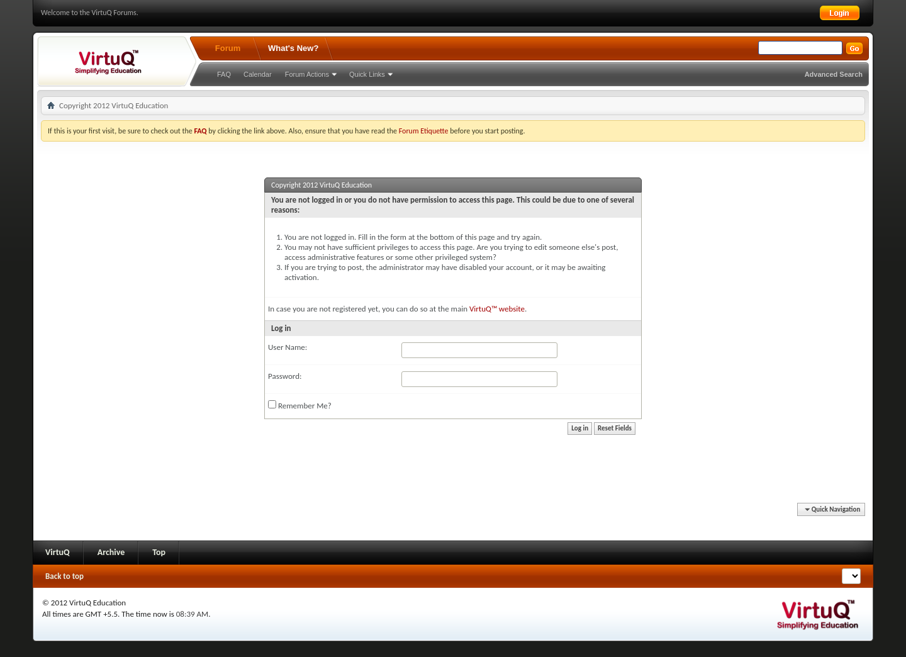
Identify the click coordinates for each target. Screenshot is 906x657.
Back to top (64, 576)
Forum (227, 48)
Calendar (257, 74)
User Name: (287, 347)
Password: (284, 376)
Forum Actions (307, 74)
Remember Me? (300, 405)
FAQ (224, 74)
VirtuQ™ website (497, 308)
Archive (111, 552)
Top (158, 552)
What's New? (293, 48)
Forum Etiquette (424, 130)
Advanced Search (834, 74)
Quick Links (367, 74)
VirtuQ (57, 552)
